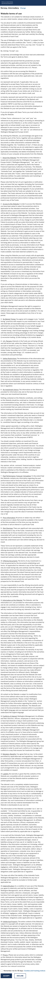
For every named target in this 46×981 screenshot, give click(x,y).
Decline (20, 976)
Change (23, 8)
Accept (6, 976)
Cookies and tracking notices (34, 971)
